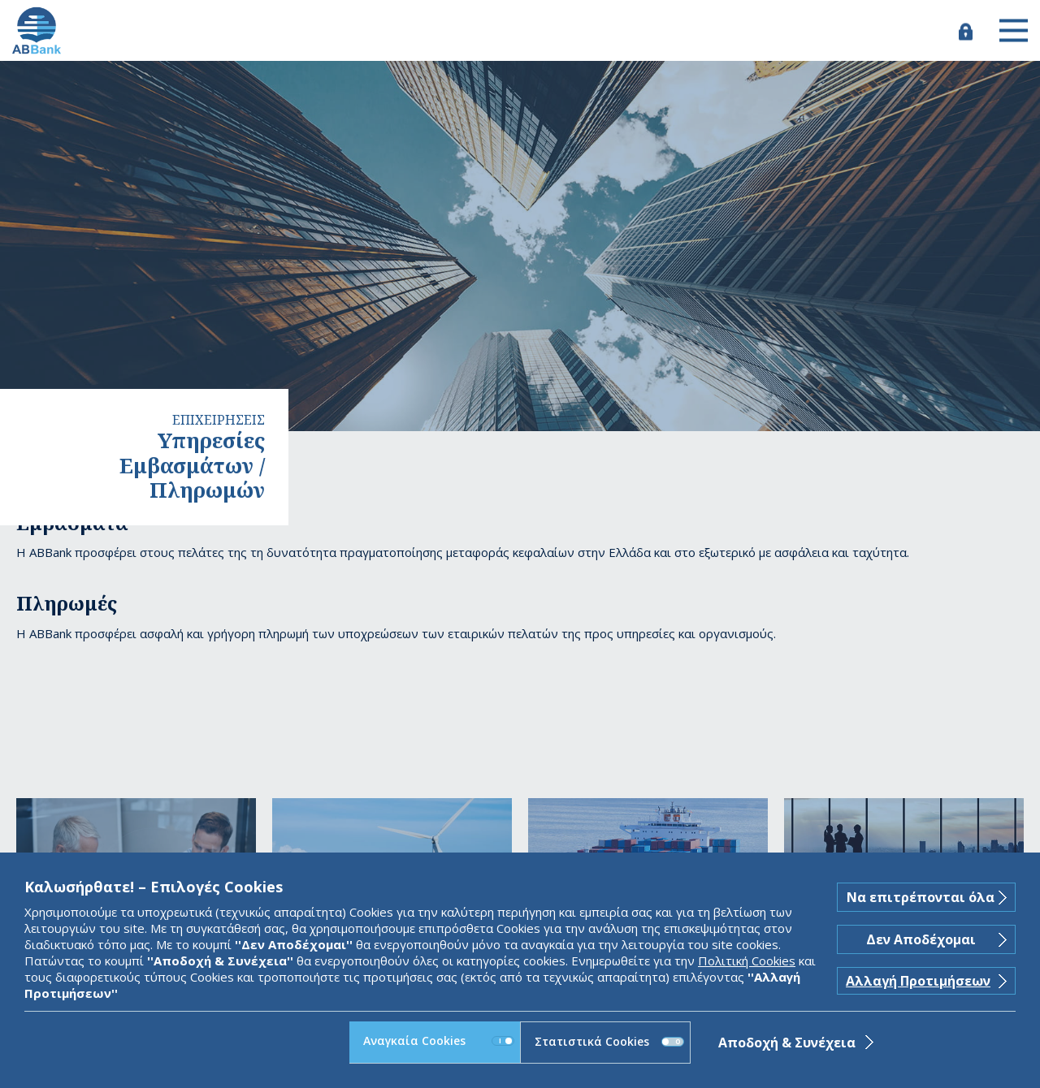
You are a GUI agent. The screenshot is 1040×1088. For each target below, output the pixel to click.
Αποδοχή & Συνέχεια (787, 1042)
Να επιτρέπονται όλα (920, 897)
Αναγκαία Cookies (439, 1040)
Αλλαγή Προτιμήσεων (918, 981)
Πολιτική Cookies (746, 960)
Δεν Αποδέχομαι (921, 939)
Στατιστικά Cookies (610, 1041)
